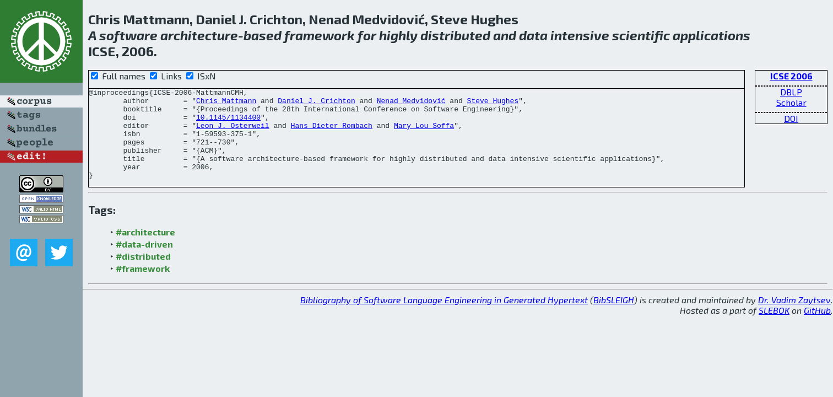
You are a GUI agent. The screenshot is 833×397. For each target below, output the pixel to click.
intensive (579, 35)
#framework (143, 286)
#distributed (143, 274)
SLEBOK (774, 328)
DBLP (791, 92)
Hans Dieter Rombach (331, 133)
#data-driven (144, 262)
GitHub (817, 328)
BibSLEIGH (613, 318)
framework (319, 35)
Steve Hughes (492, 104)
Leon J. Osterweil (232, 133)
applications (711, 35)
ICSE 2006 (791, 76)
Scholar (791, 102)
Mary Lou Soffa (424, 133)
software (128, 35)
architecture (199, 35)
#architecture (145, 250)
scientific (641, 35)
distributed (455, 35)
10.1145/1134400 (228, 123)
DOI (791, 118)
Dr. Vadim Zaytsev (794, 318)
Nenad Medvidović (411, 104)
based (263, 35)
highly (398, 35)
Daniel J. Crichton (316, 104)
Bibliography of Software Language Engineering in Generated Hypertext (444, 318)
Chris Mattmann (226, 104)
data (533, 35)
